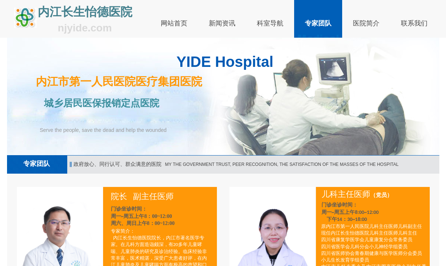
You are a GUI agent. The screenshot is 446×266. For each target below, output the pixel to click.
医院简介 (366, 23)
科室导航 (270, 23)
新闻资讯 (222, 23)
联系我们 (414, 23)
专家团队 (318, 23)
